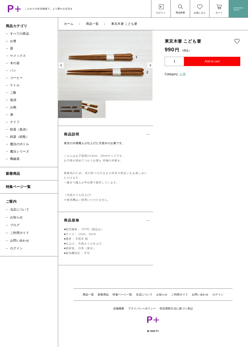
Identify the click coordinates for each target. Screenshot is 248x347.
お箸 (183, 74)
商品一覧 (88, 294)
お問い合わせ (200, 294)
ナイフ (15, 122)
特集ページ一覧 (122, 294)
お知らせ (161, 294)
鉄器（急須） (19, 129)
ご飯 (13, 92)
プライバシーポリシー (142, 308)
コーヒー (16, 77)
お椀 (13, 107)
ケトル (15, 85)
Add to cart (212, 61)
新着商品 (103, 294)
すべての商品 (19, 33)
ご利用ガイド (179, 294)
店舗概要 (118, 308)
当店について (144, 294)
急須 (13, 100)
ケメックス (18, 55)
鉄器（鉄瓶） (19, 136)
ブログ (15, 225)
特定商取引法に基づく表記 (176, 308)
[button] (61, 65)
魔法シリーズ (19, 151)
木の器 (15, 63)
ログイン (217, 294)
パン (13, 70)
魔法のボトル (19, 144)
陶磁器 (15, 158)
